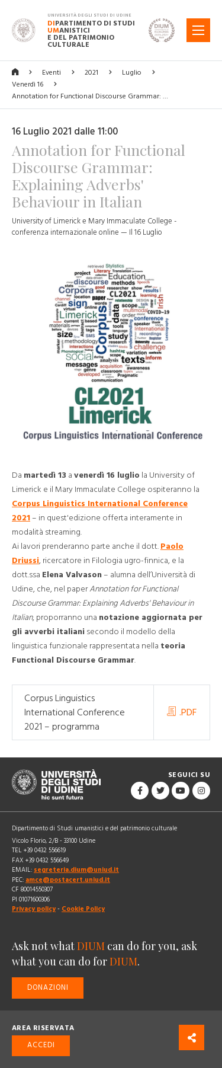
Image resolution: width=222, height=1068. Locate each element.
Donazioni (48, 988)
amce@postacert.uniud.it (67, 879)
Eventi (51, 73)
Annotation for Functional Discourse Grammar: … (90, 96)
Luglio (131, 73)
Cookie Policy (83, 908)
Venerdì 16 (27, 84)
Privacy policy (34, 908)
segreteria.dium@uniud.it (76, 869)
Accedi (41, 1045)
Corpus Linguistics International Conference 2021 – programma (74, 712)
